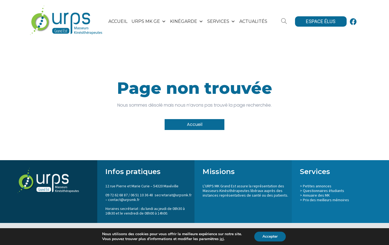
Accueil (117, 21)
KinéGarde (186, 21)
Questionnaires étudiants (323, 191)
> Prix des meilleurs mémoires (324, 200)
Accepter (270, 236)
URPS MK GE (148, 21)
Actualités (253, 21)
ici (222, 239)
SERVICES (221, 21)
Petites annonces (317, 186)
